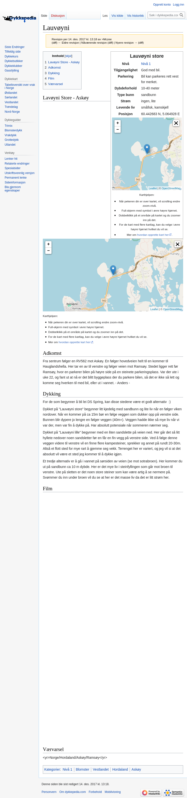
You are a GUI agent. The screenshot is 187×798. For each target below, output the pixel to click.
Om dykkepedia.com (72, 792)
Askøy (136, 769)
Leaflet (153, 188)
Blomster (82, 769)
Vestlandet (101, 769)
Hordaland (120, 769)
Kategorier (52, 769)
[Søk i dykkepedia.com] (166, 15)
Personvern (49, 792)
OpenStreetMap (171, 188)
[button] (176, 123)
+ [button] (117, 123)
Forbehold (95, 792)
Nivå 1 (146, 64)
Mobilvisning (113, 792)
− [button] (117, 130)
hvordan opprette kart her (153, 234)
